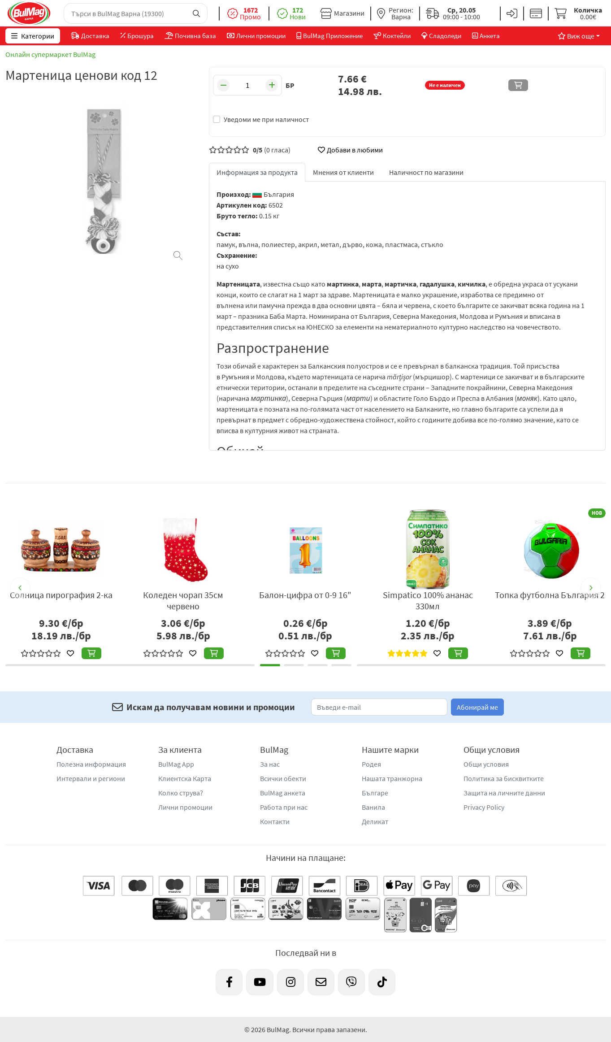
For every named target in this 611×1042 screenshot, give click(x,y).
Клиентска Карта (184, 778)
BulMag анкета (282, 792)
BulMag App (176, 764)
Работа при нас (284, 807)
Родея (371, 764)
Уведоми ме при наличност (266, 119)
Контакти (275, 821)
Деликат (375, 821)
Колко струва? (180, 792)
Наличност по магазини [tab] (426, 172)
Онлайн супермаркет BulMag (50, 54)
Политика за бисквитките (504, 778)
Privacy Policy (484, 807)
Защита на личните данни (504, 792)
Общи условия (486, 764)
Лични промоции (185, 807)
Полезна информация (91, 764)
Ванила (373, 807)
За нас (270, 764)
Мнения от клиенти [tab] (343, 172)
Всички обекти (283, 778)
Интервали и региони (90, 778)
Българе (375, 792)
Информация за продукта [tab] (257, 172)
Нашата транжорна (392, 778)
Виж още (576, 35)
